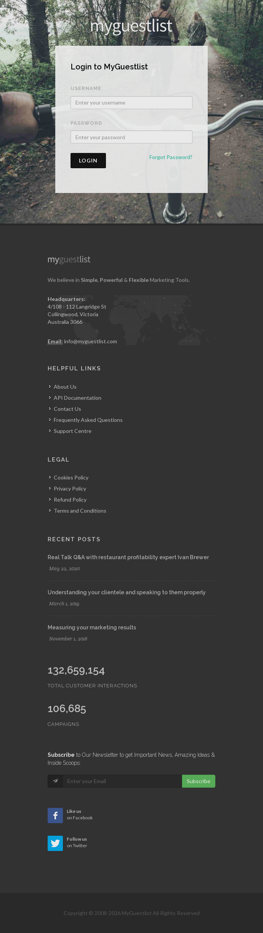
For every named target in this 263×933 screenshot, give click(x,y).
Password (86, 123)
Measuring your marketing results (92, 627)
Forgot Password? (170, 157)
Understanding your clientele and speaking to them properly (127, 592)
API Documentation (77, 397)
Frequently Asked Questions (88, 420)
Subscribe (198, 781)
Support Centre (72, 431)
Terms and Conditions (80, 510)
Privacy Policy (70, 488)
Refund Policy (70, 499)
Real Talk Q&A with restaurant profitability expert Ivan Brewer (128, 557)
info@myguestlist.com (90, 341)
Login (88, 160)
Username (86, 88)
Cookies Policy (71, 477)
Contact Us (67, 408)
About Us (65, 386)
